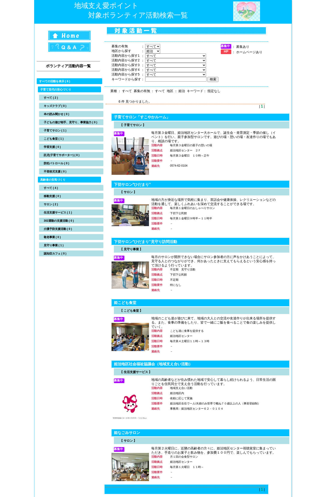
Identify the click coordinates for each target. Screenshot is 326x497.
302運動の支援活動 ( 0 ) (59, 220)
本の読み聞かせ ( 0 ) (56, 114)
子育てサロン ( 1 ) (55, 130)
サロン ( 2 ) (51, 204)
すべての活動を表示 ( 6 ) (54, 81)
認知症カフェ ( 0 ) (55, 253)
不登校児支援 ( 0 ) (55, 171)
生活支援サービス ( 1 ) (58, 212)
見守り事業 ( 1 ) (54, 245)
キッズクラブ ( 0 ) (55, 106)
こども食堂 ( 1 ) (54, 138)
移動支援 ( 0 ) (52, 196)
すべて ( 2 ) (51, 97)
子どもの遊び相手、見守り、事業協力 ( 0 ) (70, 122)
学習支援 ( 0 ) (52, 147)
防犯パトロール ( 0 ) (56, 163)
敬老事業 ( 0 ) (52, 237)
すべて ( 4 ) (51, 188)
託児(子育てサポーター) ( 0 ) (62, 155)
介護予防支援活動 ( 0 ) (58, 229)
